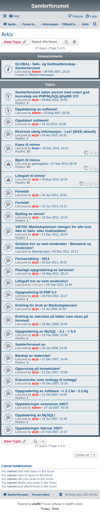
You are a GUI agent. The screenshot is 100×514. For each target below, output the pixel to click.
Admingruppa (40, 251)
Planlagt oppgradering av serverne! (44, 270)
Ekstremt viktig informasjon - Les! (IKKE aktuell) (55, 132)
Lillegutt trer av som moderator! (41, 281)
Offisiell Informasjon (41, 74)
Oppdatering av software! (36, 109)
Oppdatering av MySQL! (35, 415)
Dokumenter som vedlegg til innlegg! (46, 380)
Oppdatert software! (32, 120)
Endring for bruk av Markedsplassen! (46, 305)
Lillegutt (37, 284)
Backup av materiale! (32, 356)
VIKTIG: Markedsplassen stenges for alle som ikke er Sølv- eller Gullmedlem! (53, 229)
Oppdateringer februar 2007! (38, 428)
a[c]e (35, 99)
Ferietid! (22, 191)
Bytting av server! (30, 214)
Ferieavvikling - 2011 (32, 259)
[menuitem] (14, 16)
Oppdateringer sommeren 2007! (41, 404)
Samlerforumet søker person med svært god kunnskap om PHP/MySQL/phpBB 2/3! (52, 94)
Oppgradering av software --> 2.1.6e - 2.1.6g (51, 391)
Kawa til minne (27, 145)
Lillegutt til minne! (30, 176)
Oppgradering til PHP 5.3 (36, 292)
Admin (36, 71)
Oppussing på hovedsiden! (37, 369)
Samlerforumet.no (30, 344)
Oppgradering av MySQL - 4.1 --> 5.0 (45, 331)
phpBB (36, 504)
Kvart (35, 148)
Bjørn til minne (27, 160)
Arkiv (7, 34)
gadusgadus (40, 163)
